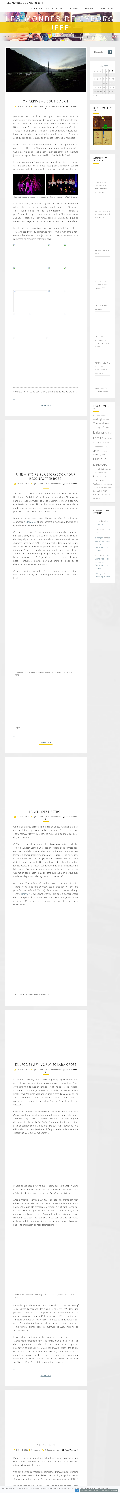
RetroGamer (58, 9)
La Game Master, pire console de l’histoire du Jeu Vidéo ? (102, 544)
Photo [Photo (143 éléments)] (96, 476)
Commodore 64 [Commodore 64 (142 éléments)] (102, 423)
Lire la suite (46, 405)
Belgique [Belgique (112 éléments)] (101, 419)
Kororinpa (25, 893)
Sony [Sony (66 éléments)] (94, 491)
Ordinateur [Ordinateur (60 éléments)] (101, 473)
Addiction (46, 1445)
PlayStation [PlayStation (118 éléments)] (99, 480)
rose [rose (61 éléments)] (97, 487)
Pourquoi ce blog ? (40, 9)
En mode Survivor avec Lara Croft (46, 1064)
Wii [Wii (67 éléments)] (94, 498)
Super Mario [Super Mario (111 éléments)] (103, 490)
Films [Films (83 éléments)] (106, 438)
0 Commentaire (53, 107)
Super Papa (88, 9)
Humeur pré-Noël (102, 576)
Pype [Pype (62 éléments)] (104, 484)
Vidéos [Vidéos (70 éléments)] (106, 495)
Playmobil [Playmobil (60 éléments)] (103, 477)
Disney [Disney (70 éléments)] (107, 428)
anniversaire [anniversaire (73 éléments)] (101, 416)
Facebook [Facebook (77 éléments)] (108, 433)
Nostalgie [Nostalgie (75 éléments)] (107, 469)
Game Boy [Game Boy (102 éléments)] (104, 442)
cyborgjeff (38, 107)
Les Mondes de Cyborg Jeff (25, 3)
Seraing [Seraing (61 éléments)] (101, 487)
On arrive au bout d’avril (46, 101)
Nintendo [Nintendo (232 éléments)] (100, 465)
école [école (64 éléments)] (103, 498)
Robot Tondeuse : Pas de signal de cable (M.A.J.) (101, 285)
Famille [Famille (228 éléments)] (98, 438)
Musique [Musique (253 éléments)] (99, 459)
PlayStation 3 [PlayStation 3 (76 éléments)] (97, 484)
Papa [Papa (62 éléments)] (105, 473)
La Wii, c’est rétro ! (46, 811)
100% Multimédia (106, 9)
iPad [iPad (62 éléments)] (103, 447)
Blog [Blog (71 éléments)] (107, 419)
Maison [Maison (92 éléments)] (105, 454)
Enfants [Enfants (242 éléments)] (99, 432)
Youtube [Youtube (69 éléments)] (98, 498)
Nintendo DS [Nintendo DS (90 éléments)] (98, 469)
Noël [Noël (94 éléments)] (95, 472)
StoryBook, (31, 521)
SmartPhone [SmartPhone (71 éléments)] (107, 487)
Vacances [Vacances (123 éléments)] (98, 494)
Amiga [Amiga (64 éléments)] (95, 416)
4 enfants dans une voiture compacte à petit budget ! (102, 214)
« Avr (95, 95)
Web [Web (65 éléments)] (110, 495)
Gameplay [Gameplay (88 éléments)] (97, 446)
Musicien (73, 9)
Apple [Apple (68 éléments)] (95, 419)
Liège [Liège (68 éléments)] (100, 455)
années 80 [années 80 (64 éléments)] (109, 416)
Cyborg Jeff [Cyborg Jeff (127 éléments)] (98, 427)
